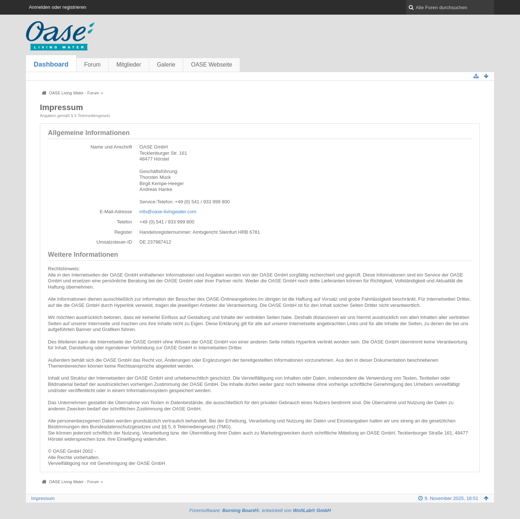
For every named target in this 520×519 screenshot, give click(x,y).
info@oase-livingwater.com (168, 211)
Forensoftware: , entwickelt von (260, 510)
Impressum (43, 498)
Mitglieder (128, 64)
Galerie (166, 64)
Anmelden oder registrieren (57, 7)
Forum (92, 64)
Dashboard (51, 64)
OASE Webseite (211, 64)
